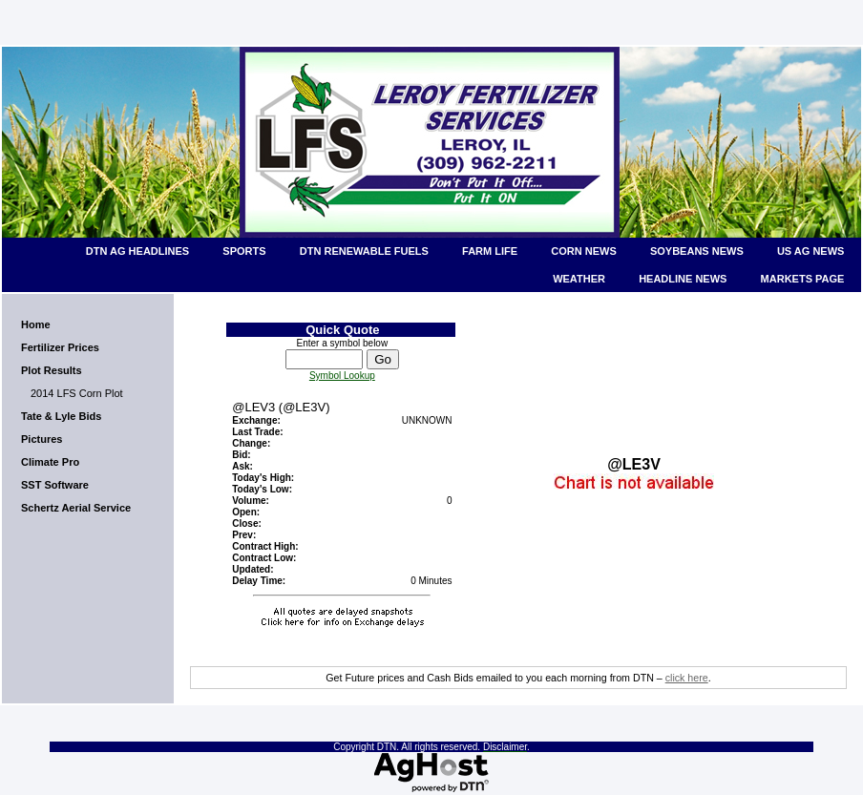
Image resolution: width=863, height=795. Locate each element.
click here (686, 677)
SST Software (55, 485)
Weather (579, 278)
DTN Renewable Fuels (364, 251)
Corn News (583, 251)
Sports (243, 251)
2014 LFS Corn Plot (77, 393)
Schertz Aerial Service (76, 507)
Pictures (41, 439)
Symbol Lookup (342, 375)
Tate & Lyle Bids (61, 416)
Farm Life (489, 251)
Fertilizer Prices (60, 347)
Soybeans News (697, 251)
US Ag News (811, 251)
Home (36, 324)
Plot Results (51, 370)
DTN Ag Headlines (137, 251)
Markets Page (803, 278)
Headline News (682, 278)
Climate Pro (50, 462)
